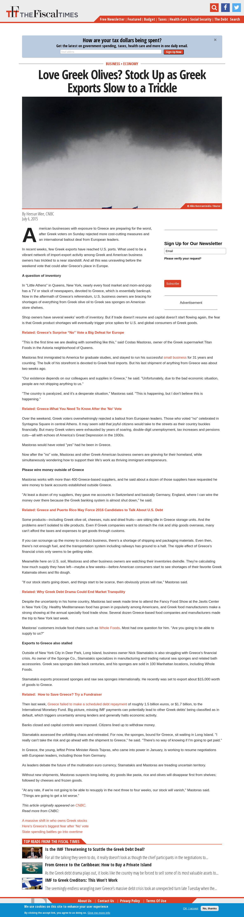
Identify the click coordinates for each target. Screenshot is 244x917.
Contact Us (106, 900)
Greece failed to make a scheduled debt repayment (87, 704)
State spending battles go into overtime (53, 832)
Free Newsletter (112, 19)
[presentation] (195, 270)
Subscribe (172, 283)
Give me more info (99, 912)
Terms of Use (156, 900)
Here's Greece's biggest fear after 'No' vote (55, 826)
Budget (149, 19)
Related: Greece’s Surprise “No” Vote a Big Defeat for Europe (73, 333)
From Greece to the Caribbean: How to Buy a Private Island (98, 864)
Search (235, 19)
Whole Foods (109, 628)
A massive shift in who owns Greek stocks (54, 821)
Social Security (200, 19)
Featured (134, 19)
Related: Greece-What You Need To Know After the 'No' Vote (72, 409)
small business (175, 357)
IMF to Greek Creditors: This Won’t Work (81, 880)
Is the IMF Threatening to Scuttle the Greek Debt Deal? (95, 849)
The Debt (221, 19)
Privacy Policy (130, 900)
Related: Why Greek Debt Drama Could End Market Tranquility (73, 592)
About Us (85, 900)
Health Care (178, 19)
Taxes (162, 19)
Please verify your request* (182, 258)
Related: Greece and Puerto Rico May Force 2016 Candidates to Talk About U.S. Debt (92, 510)
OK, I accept (190, 908)
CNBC (80, 805)
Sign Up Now (173, 52)
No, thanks (210, 908)
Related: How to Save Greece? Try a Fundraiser (62, 694)
